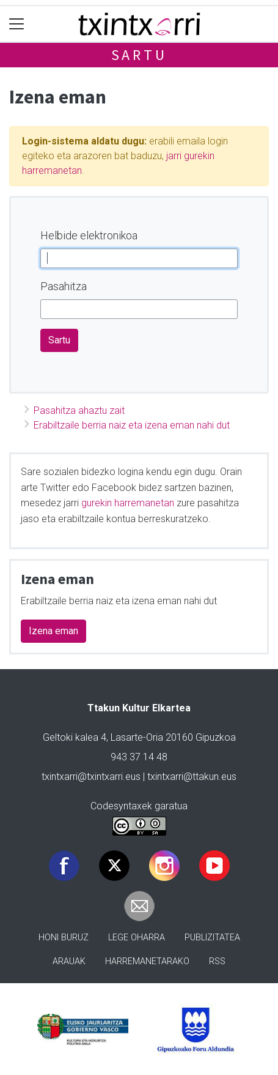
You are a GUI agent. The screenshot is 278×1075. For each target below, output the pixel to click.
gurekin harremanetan (127, 503)
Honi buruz (63, 937)
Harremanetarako (147, 961)
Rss (217, 961)
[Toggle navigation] (17, 24)
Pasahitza (63, 286)
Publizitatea (212, 937)
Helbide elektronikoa (88, 235)
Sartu (139, 54)
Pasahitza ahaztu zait (79, 410)
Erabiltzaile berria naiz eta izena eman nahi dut (132, 425)
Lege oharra (136, 937)
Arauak (69, 961)
